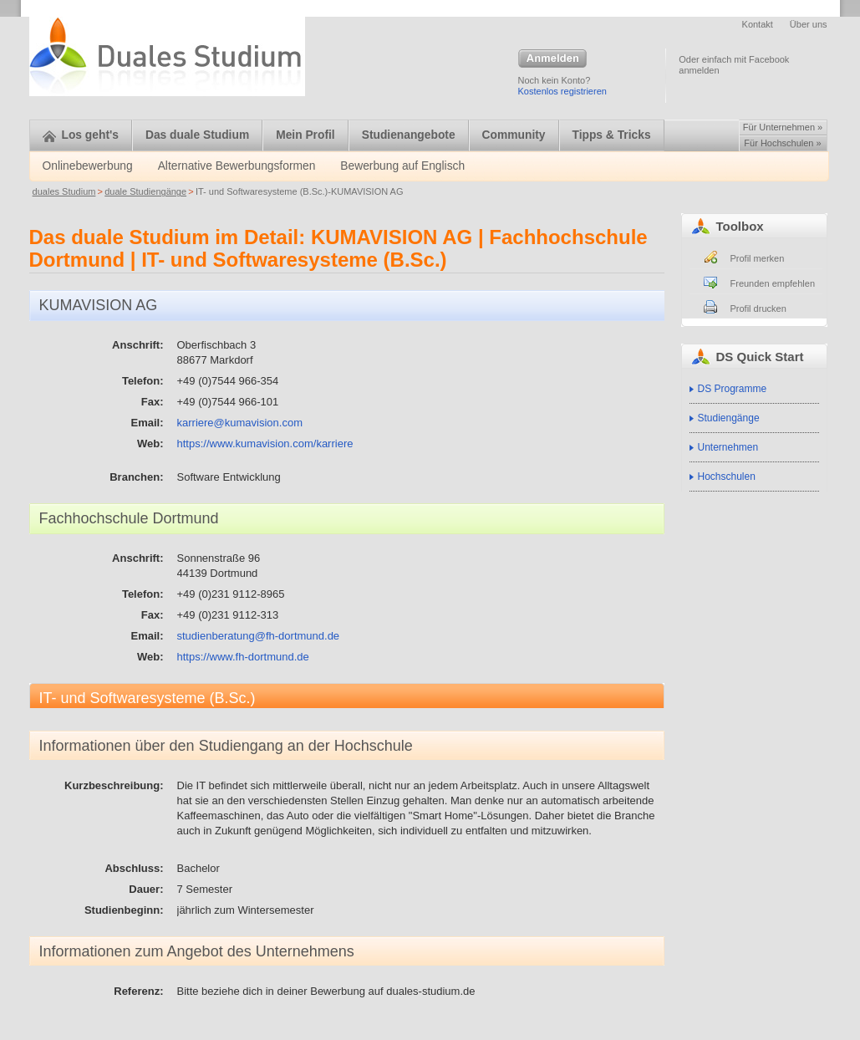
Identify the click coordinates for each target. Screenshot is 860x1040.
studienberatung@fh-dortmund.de (258, 636)
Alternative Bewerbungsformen (237, 166)
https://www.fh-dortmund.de (243, 656)
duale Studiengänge (145, 191)
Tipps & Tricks (611, 135)
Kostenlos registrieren (562, 91)
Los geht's (81, 135)
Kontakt (757, 24)
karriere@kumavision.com (240, 422)
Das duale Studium (197, 135)
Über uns (808, 24)
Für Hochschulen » (782, 143)
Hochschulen (727, 476)
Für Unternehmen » (782, 127)
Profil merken (757, 258)
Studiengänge (729, 418)
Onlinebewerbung (88, 166)
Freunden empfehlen (773, 283)
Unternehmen (728, 447)
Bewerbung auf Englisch (402, 166)
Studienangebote (408, 135)
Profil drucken (758, 308)
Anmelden (552, 59)
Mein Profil (305, 135)
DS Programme (732, 389)
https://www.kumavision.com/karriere (265, 443)
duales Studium (64, 191)
